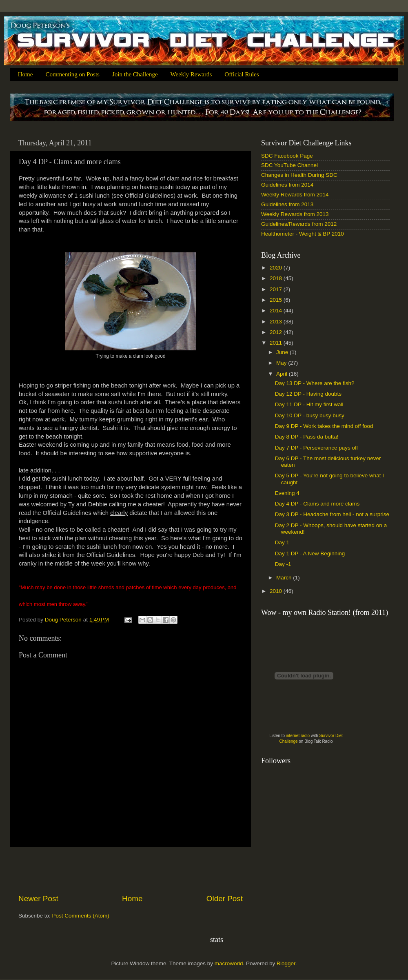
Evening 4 (287, 493)
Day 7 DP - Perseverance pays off (316, 448)
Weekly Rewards (191, 74)
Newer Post (38, 898)
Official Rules (241, 74)
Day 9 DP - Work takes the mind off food (324, 426)
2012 (277, 332)
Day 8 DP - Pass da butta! (307, 437)
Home (25, 74)
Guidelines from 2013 (287, 204)
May (282, 363)
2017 (277, 289)
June (283, 352)
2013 (277, 321)
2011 (277, 343)
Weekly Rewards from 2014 (295, 195)
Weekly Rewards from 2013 (295, 214)
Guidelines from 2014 (287, 185)
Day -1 (283, 564)
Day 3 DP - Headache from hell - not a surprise (332, 514)
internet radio (298, 735)
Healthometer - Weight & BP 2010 (302, 234)
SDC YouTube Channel (289, 165)
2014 (277, 310)
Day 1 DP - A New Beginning (310, 553)
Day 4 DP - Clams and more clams (317, 504)
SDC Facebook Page (287, 156)
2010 (277, 591)
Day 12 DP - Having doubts (308, 394)
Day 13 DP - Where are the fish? (315, 383)
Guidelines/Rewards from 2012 (299, 224)
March (284, 578)
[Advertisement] (130, 870)
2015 (277, 300)
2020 (277, 268)
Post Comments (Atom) (80, 916)
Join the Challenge (135, 74)
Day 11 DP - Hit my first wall (309, 404)
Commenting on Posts (72, 74)
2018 (277, 278)
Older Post (224, 898)
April (282, 374)
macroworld (229, 963)
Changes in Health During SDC (299, 175)
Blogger (286, 963)
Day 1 (282, 542)
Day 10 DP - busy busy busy (309, 415)
